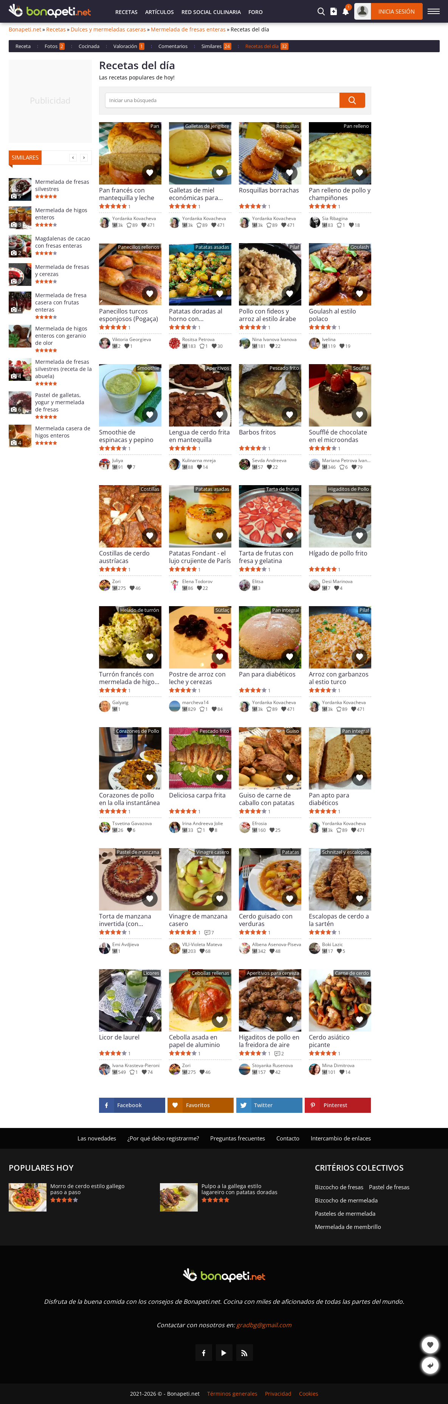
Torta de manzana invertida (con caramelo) (125, 920)
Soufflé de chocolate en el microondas (338, 436)
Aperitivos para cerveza (273, 973)
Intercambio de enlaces (341, 1138)
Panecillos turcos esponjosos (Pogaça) (128, 315)
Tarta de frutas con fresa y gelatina (266, 557)
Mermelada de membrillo (348, 1226)
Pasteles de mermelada (345, 1213)
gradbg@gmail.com (263, 1325)
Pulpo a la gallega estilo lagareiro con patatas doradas (239, 1189)
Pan (154, 126)
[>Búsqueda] (222, 100)
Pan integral (285, 610)
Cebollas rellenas (210, 973)
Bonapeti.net (25, 29)
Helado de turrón (139, 610)
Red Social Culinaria (211, 12)
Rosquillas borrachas (269, 190)
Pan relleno (356, 126)
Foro (255, 12)
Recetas (126, 12)
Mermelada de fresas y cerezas (62, 270)
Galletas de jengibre (207, 126)
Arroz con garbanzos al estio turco (339, 678)
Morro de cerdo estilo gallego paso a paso (87, 1189)
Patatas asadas (212, 247)
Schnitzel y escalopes (345, 852)
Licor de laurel (119, 1037)
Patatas (290, 852)
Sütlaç (222, 610)
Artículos (159, 12)
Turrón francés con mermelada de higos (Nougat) (128, 678)
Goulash (359, 247)
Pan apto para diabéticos (329, 799)
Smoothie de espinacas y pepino (126, 436)
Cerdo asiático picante (329, 1041)
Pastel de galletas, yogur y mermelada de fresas (59, 402)
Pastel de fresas (389, 1187)
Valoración (128, 46)
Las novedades (97, 1138)
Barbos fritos (257, 432)
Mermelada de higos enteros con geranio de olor (61, 335)
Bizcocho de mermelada (346, 1200)
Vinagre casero (212, 852)
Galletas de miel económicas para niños (193, 194)
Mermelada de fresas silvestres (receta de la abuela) (63, 369)
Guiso (292, 731)
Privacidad (278, 1393)
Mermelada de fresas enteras (188, 29)
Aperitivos (217, 368)
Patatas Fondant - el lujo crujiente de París (200, 557)
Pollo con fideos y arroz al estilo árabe (267, 315)
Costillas (150, 489)
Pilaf (294, 247)
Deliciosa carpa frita (197, 795)
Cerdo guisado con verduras (266, 920)
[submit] (352, 100)
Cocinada (89, 46)
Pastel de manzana (138, 852)
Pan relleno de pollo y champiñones (339, 194)
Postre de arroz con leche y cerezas (197, 678)
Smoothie (148, 368)
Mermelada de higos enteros (61, 213)
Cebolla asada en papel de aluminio (194, 1041)
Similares (216, 46)
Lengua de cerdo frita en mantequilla (199, 436)
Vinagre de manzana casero (198, 920)
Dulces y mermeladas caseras (108, 29)
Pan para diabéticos (267, 674)
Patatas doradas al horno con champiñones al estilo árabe (200, 315)
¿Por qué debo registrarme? (163, 1138)
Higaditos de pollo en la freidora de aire (269, 1041)
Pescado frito (284, 368)
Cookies (308, 1393)
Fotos (55, 46)
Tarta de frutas (282, 489)
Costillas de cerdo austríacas (124, 557)
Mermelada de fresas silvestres (62, 185)
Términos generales (232, 1393)
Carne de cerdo (352, 973)
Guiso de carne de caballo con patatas (267, 799)
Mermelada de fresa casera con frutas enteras (61, 302)
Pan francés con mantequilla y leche (126, 194)
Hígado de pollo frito (338, 553)
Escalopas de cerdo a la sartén (339, 920)
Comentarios (173, 46)
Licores (151, 973)
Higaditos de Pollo (348, 489)
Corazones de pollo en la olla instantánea (129, 799)
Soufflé (361, 368)
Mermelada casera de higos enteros (62, 432)
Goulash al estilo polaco (332, 315)
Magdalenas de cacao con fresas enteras (62, 242)
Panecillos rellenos (138, 247)
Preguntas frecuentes (237, 1138)
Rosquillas (287, 126)
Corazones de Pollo (137, 731)
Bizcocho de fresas (339, 1187)
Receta (23, 46)
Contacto (287, 1138)
